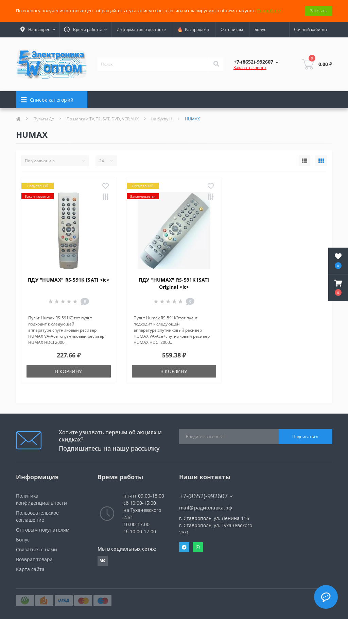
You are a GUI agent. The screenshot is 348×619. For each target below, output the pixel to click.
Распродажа (193, 30)
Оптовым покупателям (42, 529)
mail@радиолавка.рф (205, 507)
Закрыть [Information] (318, 10)
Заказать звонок (249, 67)
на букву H (161, 119)
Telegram (184, 547)
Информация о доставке (141, 29)
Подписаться (305, 436)
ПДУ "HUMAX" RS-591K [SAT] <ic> (68, 280)
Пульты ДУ (43, 119)
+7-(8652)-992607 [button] (206, 496)
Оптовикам (232, 29)
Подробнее (269, 10)
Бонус (260, 29)
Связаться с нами (36, 549)
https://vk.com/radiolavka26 (102, 560)
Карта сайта (30, 569)
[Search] (216, 64)
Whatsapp (198, 547)
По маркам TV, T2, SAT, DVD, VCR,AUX (103, 119)
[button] (338, 287)
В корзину (68, 371)
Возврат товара (34, 559)
